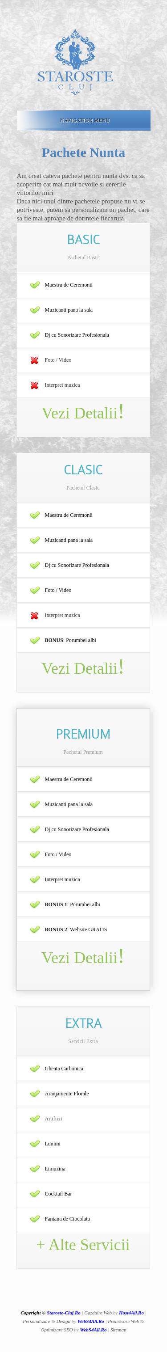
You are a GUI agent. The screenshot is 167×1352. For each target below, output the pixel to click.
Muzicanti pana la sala (69, 310)
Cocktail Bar (58, 1194)
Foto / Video (58, 590)
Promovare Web (123, 1321)
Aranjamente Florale (67, 1093)
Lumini (53, 1144)
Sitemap (118, 1329)
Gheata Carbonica (64, 1068)
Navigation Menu (82, 120)
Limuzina (55, 1169)
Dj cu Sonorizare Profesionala (77, 335)
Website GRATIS (88, 929)
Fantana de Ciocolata (67, 1219)
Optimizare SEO (57, 1329)
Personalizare (36, 1321)
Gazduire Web (98, 1312)
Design (63, 1321)
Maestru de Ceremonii (69, 285)
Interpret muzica (62, 879)
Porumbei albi (81, 640)
